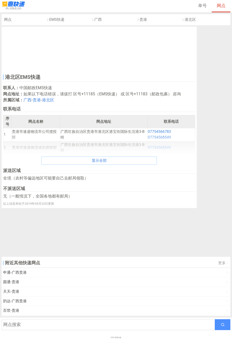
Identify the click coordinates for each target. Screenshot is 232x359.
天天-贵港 (11, 291)
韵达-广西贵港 (15, 301)
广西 (98, 19)
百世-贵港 (11, 310)
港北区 (190, 19)
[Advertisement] (99, 50)
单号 (202, 5)
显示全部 (99, 160)
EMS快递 (56, 19)
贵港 (143, 19)
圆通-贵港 (11, 282)
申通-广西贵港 (15, 272)
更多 (222, 263)
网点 (221, 5)
